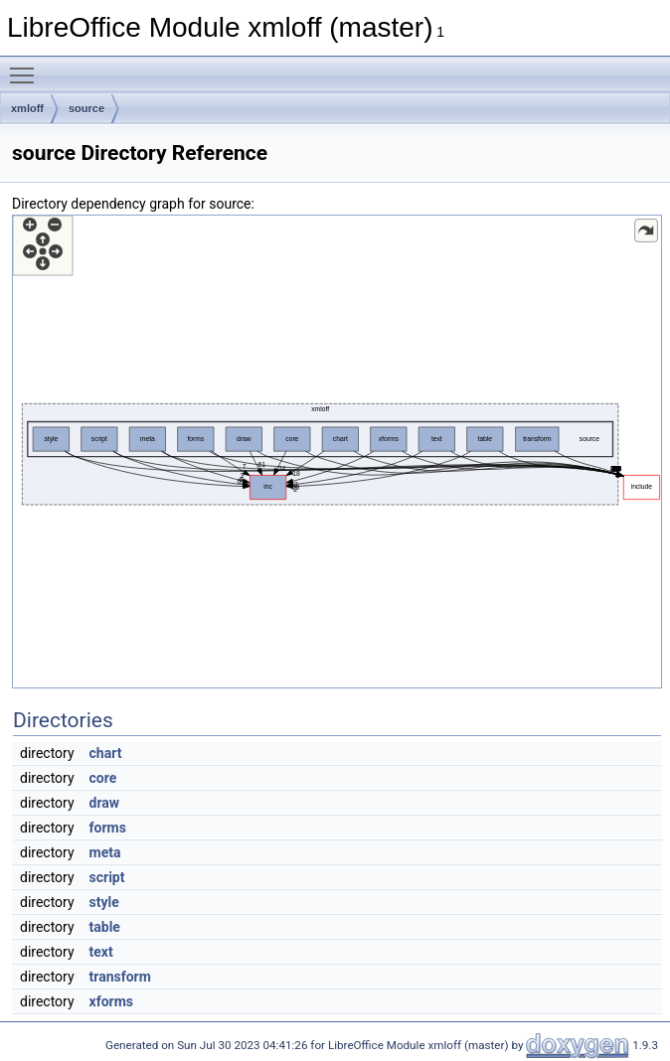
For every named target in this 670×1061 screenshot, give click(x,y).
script (107, 877)
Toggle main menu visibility (27, 66)
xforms (111, 1001)
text (101, 952)
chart (105, 753)
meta (105, 852)
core (103, 778)
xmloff (27, 108)
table (104, 927)
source (86, 108)
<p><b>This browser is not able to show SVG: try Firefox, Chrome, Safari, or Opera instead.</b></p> (337, 451)
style (104, 902)
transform (120, 977)
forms (107, 827)
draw (104, 803)
